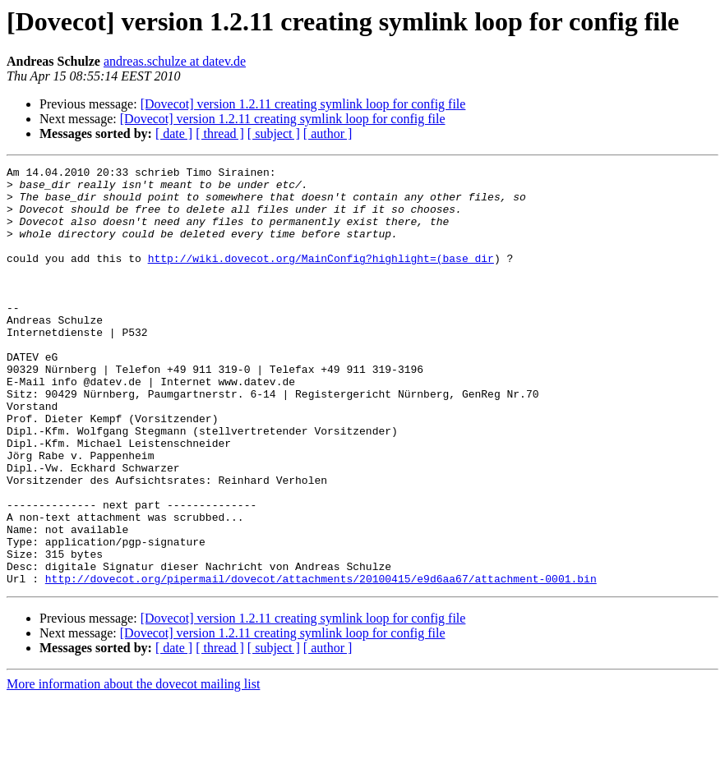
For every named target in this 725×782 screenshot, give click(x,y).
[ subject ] (273, 133)
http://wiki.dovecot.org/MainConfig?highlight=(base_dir (321, 277)
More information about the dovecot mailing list (133, 768)
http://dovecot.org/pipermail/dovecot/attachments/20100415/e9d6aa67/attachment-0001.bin (321, 662)
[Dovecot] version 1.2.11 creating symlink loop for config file (303, 104)
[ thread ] (220, 133)
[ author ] (328, 133)
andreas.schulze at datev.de (175, 61)
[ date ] (173, 133)
